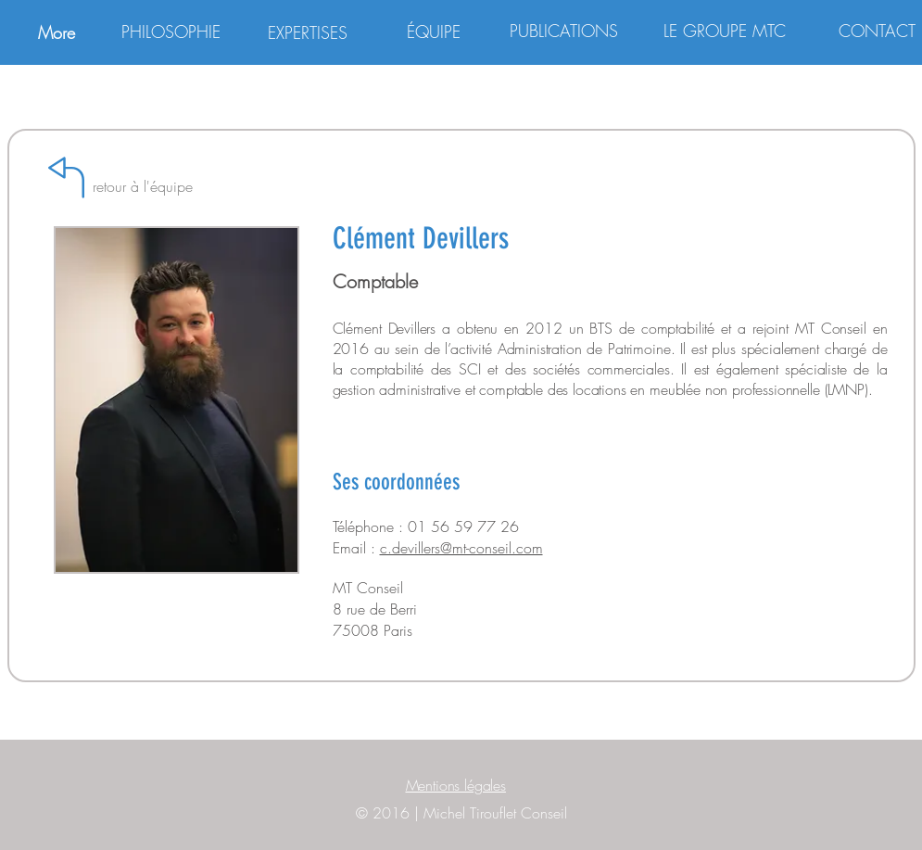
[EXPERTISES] (307, 33)
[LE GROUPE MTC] (724, 31)
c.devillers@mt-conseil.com (461, 548)
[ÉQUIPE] (433, 32)
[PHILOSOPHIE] (171, 32)
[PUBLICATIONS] (564, 31)
